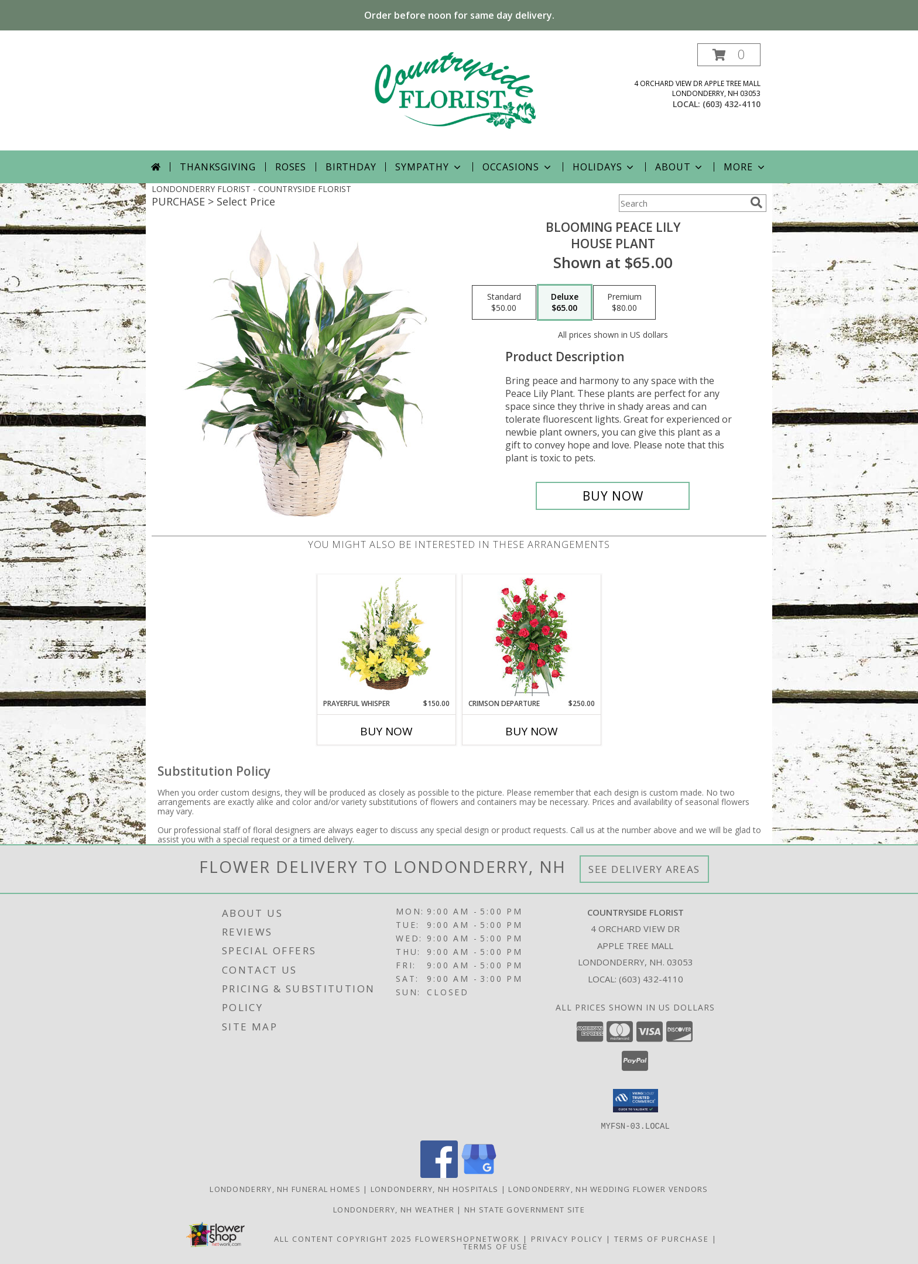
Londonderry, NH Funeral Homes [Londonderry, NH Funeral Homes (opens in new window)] (285, 1188)
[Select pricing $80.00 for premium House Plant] (624, 303)
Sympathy (429, 166)
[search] (756, 202)
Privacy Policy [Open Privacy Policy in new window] (567, 1238)
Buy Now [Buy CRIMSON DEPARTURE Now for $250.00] (531, 731)
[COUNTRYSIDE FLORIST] (459, 96)
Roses (290, 166)
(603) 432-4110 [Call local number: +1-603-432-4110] (732, 103)
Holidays (604, 166)
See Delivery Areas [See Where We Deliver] (644, 869)
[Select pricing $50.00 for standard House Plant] (504, 303)
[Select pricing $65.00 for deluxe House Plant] (565, 303)
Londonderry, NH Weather (393, 1209)
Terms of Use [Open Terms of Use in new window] (495, 1246)
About (679, 166)
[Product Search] (682, 203)
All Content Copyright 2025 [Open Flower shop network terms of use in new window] (343, 1238)
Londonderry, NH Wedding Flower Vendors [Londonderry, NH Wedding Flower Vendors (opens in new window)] (608, 1188)
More (745, 166)
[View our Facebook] (439, 1174)
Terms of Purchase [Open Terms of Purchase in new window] (661, 1238)
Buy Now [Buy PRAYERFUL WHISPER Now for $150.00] (386, 731)
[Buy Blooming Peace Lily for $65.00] (613, 496)
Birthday (351, 166)
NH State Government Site (524, 1209)
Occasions (517, 166)
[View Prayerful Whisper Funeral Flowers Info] (387, 636)
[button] (729, 54)
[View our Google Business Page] (479, 1174)
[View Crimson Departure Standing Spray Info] (532, 636)
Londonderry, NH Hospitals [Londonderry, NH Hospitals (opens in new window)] (435, 1188)
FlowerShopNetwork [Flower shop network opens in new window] (467, 1238)
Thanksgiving (218, 166)
